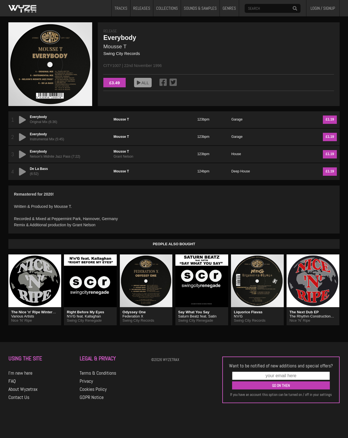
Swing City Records (121, 53)
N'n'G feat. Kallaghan (84, 316)
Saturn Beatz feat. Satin (197, 316)
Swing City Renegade (84, 320)
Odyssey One (134, 312)
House (236, 154)
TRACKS (121, 8)
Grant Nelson (124, 156)
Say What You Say (193, 312)
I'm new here (20, 373)
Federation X (133, 316)
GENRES (229, 8)
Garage (236, 119)
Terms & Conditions (98, 373)
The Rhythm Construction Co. (313, 316)
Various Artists (22, 316)
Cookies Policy (93, 389)
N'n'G (238, 316)
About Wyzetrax (23, 389)
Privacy (86, 381)
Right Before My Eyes (85, 312)
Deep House (240, 171)
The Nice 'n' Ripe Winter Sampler (39, 312)
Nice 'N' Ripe (21, 320)
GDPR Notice (92, 397)
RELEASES (141, 8)
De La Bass (39, 169)
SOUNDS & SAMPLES (200, 8)
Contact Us (18, 397)
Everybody (38, 117)
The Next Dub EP (304, 312)
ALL (143, 82)
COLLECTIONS (167, 8)
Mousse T (115, 46)
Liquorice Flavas (248, 312)
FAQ (12, 381)
